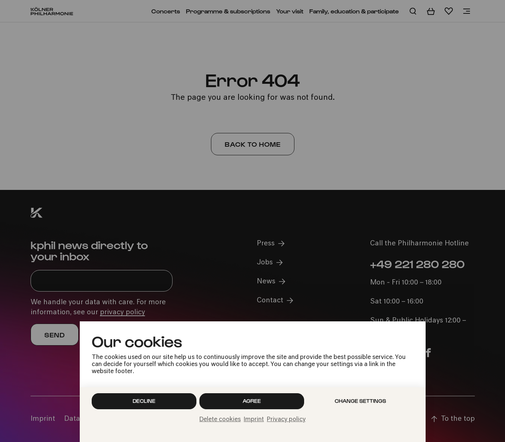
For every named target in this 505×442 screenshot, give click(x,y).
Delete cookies (220, 420)
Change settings (360, 401)
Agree (252, 401)
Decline (144, 401)
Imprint (254, 420)
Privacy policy (286, 420)
